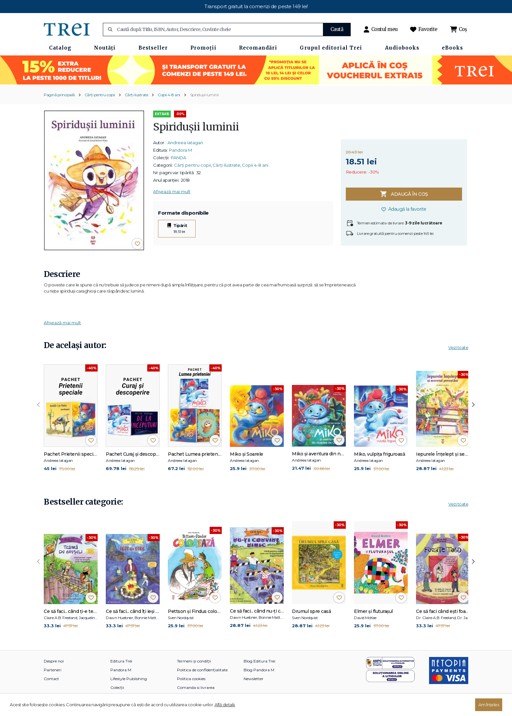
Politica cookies (191, 678)
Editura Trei (121, 661)
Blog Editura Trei (259, 661)
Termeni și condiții (194, 661)
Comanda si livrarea (196, 687)
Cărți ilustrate (136, 94)
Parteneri (52, 669)
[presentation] (38, 405)
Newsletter (254, 678)
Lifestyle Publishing (128, 678)
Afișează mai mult (171, 191)
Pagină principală (59, 94)
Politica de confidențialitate (202, 669)
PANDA (178, 157)
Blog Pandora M (259, 669)
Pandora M (180, 150)
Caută (337, 29)
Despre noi (54, 661)
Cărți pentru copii (100, 94)
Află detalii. (225, 704)
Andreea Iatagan (185, 142)
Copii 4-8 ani (169, 94)
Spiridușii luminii (204, 94)
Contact (51, 678)
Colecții (117, 687)
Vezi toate (458, 347)
